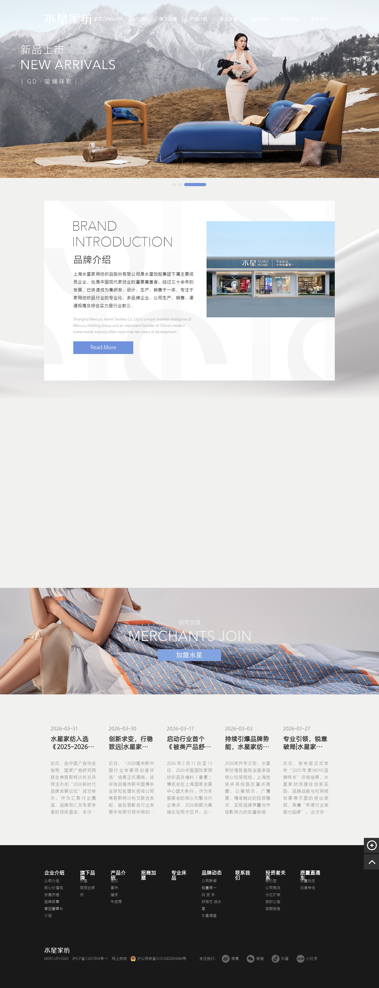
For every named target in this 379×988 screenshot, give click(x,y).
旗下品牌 (168, 19)
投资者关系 (275, 875)
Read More (103, 347)
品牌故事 (51, 902)
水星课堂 (209, 915)
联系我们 (319, 19)
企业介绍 (138, 19)
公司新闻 (209, 881)
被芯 (114, 881)
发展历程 (51, 895)
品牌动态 (259, 19)
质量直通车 (310, 875)
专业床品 (229, 19)
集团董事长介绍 (53, 912)
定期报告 (272, 908)
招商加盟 (289, 19)
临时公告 (272, 902)
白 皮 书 (208, 895)
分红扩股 (272, 895)
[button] (174, 184)
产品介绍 (198, 19)
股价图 (271, 881)
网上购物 (119, 958)
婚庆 (114, 895)
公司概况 (272, 888)
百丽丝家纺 (87, 891)
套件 (114, 888)
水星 (83, 881)
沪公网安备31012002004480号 (161, 958)
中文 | (98, 19)
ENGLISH (113, 19)
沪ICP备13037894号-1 (90, 958)
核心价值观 (53, 888)
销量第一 (209, 888)
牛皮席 (116, 902)
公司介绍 (51, 881)
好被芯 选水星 (211, 905)
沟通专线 (307, 888)
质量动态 (307, 881)
